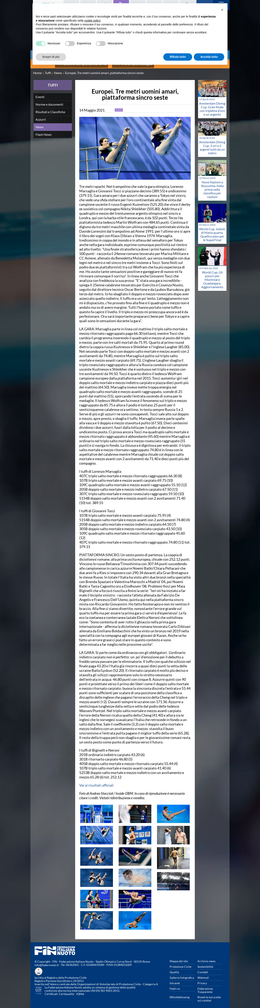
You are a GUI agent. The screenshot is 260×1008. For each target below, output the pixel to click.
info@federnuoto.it (47, 962)
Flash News (44, 131)
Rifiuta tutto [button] (178, 56)
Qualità (174, 969)
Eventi (40, 93)
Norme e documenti (49, 101)
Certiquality (66, 991)
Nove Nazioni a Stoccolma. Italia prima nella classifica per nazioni (212, 186)
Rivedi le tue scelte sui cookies (209, 995)
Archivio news (206, 958)
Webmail (203, 974)
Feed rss (175, 985)
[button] (222, 10)
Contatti (202, 969)
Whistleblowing (180, 994)
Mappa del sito (179, 958)
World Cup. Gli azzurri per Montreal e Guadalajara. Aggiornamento (212, 276)
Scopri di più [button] (51, 56)
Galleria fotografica (182, 974)
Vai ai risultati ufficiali (96, 782)
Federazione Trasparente (205, 987)
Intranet (175, 980)
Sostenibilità (205, 963)
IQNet (80, 991)
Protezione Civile (180, 963)
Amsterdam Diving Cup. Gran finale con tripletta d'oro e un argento (212, 105)
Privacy (202, 980)
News (39, 124)
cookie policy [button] (92, 20)
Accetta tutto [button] (209, 56)
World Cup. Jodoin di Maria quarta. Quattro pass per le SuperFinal (212, 231)
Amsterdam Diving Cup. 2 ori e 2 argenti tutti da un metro (212, 144)
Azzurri (41, 116)
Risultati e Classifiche (50, 109)
